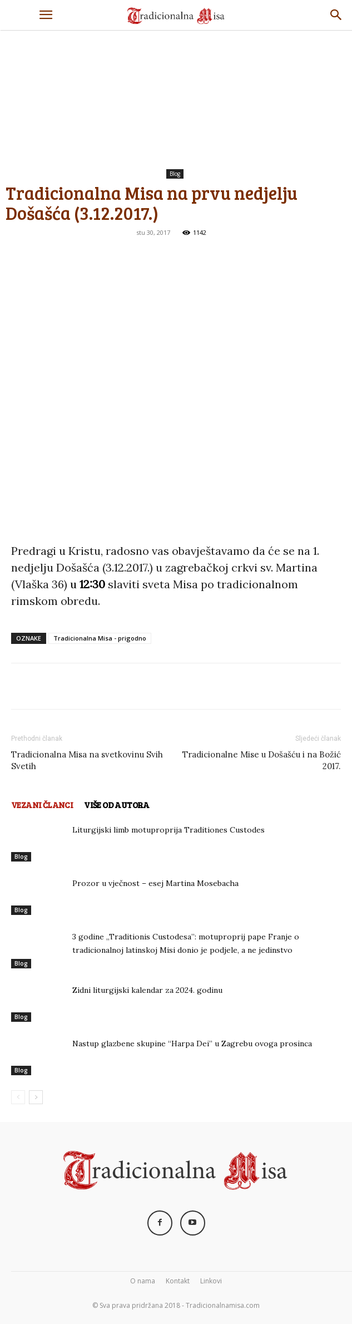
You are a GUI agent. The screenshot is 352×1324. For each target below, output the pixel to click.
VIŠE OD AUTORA (117, 804)
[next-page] (36, 1097)
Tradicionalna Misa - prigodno (99, 638)
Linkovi (211, 1281)
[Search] (336, 15)
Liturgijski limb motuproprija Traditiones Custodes (168, 830)
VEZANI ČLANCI (42, 804)
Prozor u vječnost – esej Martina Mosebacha (155, 883)
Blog (175, 174)
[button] (45, 15)
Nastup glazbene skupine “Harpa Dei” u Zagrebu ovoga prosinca (192, 1043)
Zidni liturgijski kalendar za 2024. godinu (147, 990)
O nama (142, 1281)
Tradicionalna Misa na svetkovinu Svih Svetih (87, 760)
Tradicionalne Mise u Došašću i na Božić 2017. (261, 760)
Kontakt (178, 1281)
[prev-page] (18, 1097)
